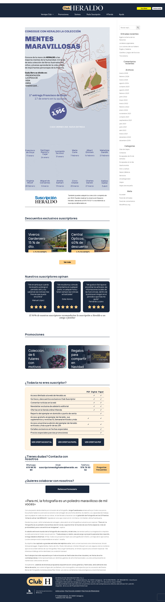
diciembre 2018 (124, 140)
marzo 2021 (123, 134)
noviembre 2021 (125, 113)
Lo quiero (40, 252)
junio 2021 (123, 127)
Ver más (67, 262)
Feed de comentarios (127, 201)
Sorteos (78, 14)
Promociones (63, 14)
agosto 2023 (124, 90)
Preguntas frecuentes (101, 468)
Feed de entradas (125, 198)
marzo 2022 (123, 103)
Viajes (121, 182)
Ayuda (121, 14)
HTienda (109, 14)
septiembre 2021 (125, 120)
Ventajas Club (46, 14)
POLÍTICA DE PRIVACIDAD (90, 591)
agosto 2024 (124, 83)
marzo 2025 (123, 80)
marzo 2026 (123, 73)
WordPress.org (124, 205)
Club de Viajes (124, 149)
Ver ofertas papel (67, 442)
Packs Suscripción (93, 14)
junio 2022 (123, 97)
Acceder (122, 194)
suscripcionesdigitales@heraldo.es (58, 467)
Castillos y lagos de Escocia (129, 52)
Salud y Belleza (124, 172)
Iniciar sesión (157, 8)
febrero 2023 (124, 93)
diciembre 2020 (125, 137)
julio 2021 (122, 124)
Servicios (122, 175)
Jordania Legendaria (126, 43)
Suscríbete (144, 8)
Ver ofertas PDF (93, 442)
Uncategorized (124, 179)
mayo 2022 (123, 100)
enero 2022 (123, 110)
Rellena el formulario (67, 489)
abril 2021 (122, 130)
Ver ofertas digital (42, 442)
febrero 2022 (124, 107)
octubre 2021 (124, 117)
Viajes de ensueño (126, 186)
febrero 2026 (124, 76)
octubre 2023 (124, 87)
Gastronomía (124, 165)
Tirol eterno (123, 56)
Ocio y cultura (124, 169)
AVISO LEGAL (59, 591)
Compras (122, 153)
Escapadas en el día (126, 162)
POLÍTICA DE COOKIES (73, 591)
